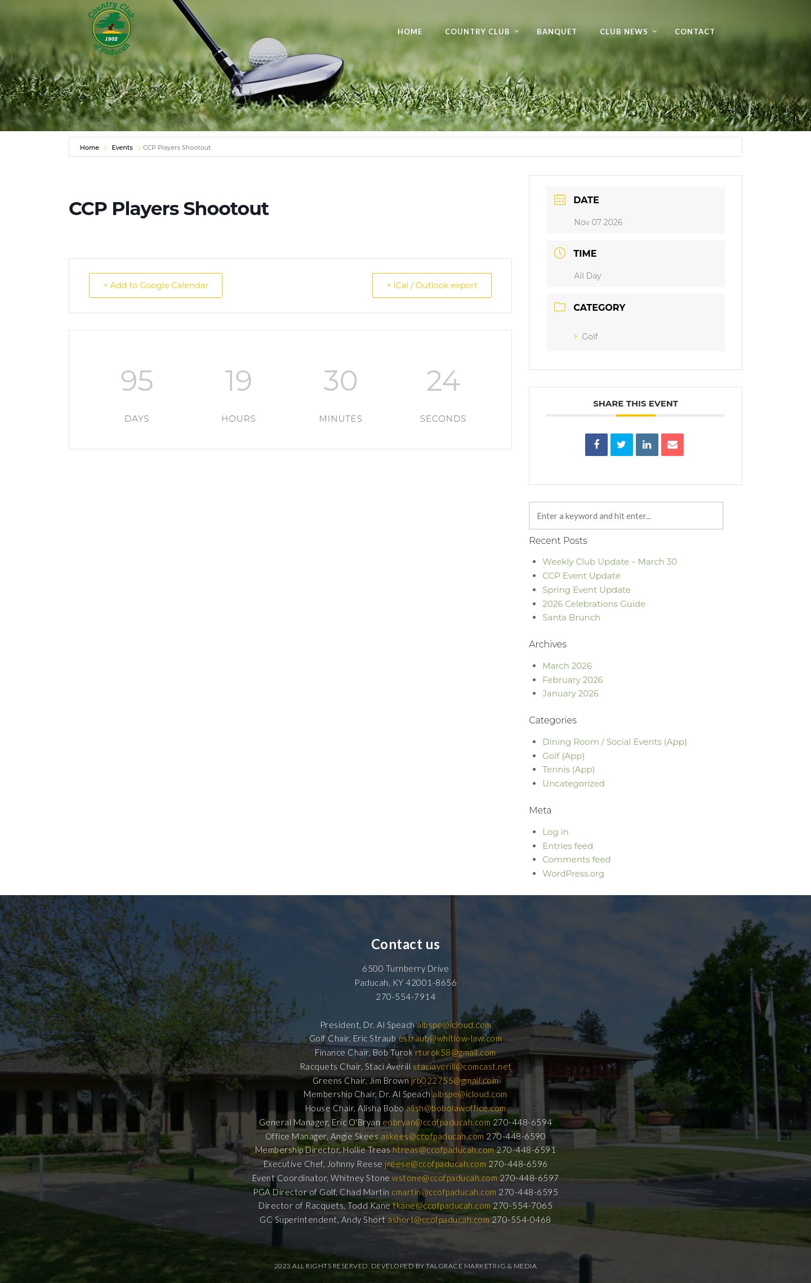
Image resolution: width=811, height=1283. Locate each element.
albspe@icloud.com (454, 1025)
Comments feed (576, 859)
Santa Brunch (571, 617)
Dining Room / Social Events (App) (614, 741)
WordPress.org (573, 873)
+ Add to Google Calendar (159, 285)
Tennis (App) (568, 769)
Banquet (557, 31)
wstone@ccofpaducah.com (444, 1178)
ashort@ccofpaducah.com (438, 1219)
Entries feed (567, 846)
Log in (555, 831)
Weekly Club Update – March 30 (609, 561)
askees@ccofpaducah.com (432, 1136)
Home (410, 31)
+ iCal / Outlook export (428, 285)
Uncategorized (573, 783)
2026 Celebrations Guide (593, 603)
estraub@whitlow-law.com (450, 1038)
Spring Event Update (586, 589)
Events (122, 147)
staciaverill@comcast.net (462, 1066)
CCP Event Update (581, 575)
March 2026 (566, 665)
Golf (586, 337)
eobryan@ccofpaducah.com (436, 1122)
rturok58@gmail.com (455, 1052)
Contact (695, 31)
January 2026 (570, 693)
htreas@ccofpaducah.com (443, 1150)
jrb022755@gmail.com (455, 1080)
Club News (624, 31)
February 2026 (572, 679)
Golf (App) (563, 755)
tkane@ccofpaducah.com (442, 1205)
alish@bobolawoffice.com (456, 1108)
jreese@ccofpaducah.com (435, 1164)
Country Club (477, 31)
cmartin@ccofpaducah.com (444, 1192)
